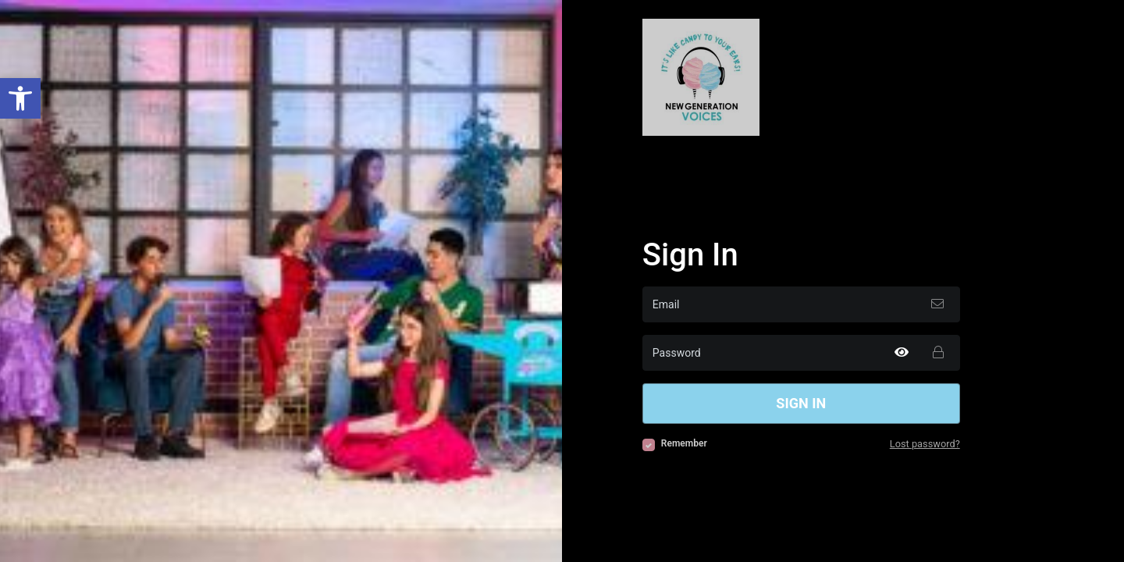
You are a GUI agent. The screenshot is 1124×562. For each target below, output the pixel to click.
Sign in (801, 403)
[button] (20, 98)
